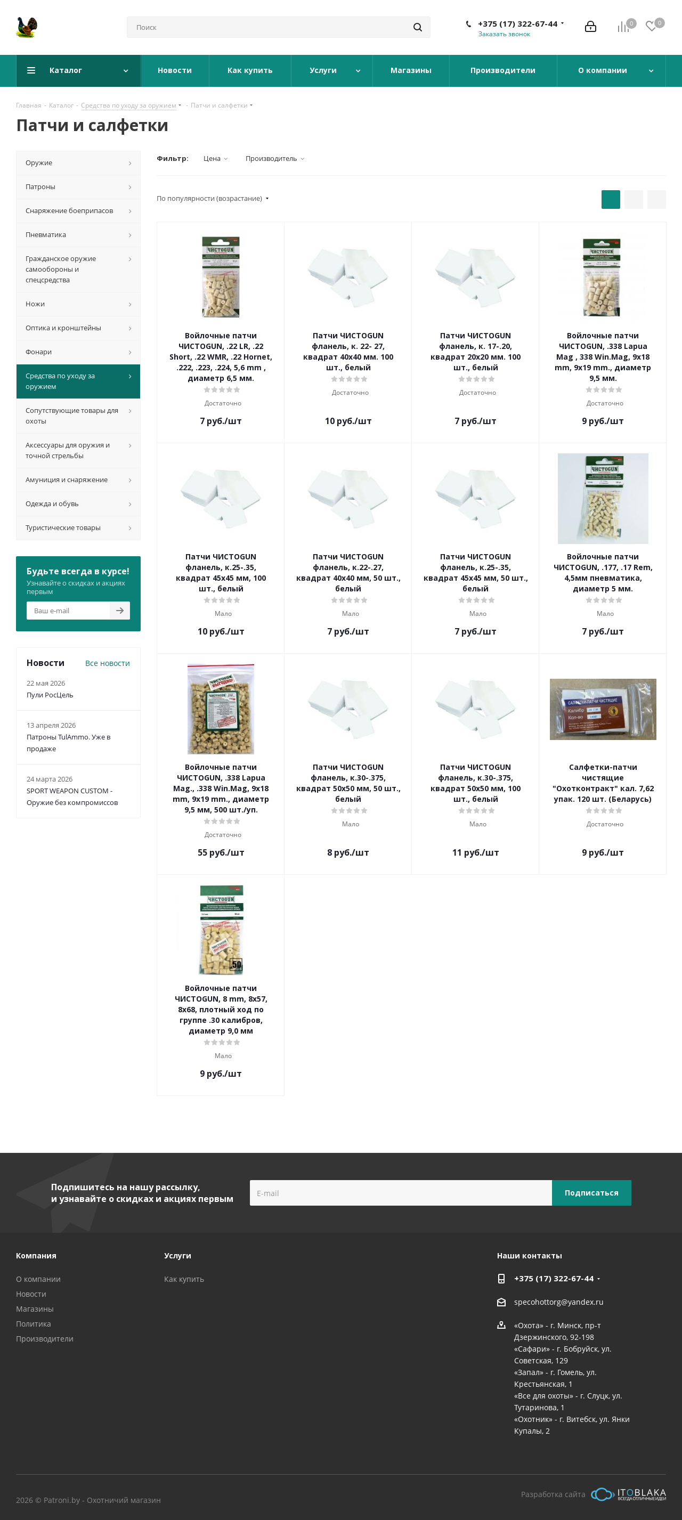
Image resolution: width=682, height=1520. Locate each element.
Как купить (184, 1279)
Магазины (35, 1309)
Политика (33, 1324)
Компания (36, 1255)
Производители (45, 1339)
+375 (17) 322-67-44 (517, 23)
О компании (38, 1279)
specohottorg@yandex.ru (559, 1302)
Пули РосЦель (50, 695)
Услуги (177, 1255)
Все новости (107, 663)
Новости (31, 1294)
